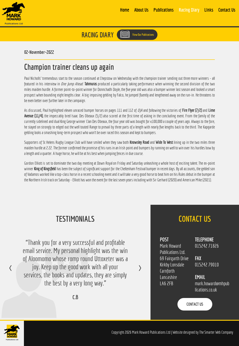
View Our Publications (137, 34)
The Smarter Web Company (216, 332)
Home (124, 9)
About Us (141, 9)
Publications (164, 9)
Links (208, 9)
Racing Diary (189, 9)
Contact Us (226, 9)
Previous (15, 271)
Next (135, 271)
